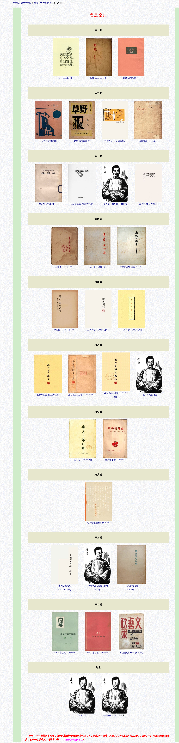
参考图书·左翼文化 (42, 3)
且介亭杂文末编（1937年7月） (116, 393)
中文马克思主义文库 (22, 3)
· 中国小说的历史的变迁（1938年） (97, 586)
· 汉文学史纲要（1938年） (131, 586)
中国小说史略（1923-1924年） (64, 586)
